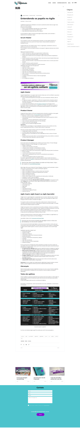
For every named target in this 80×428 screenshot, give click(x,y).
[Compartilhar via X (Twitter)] (23, 344)
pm (21, 338)
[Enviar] (40, 414)
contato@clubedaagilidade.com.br (40, 411)
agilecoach (36, 336)
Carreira (29, 340)
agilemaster (41, 336)
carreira (22, 336)
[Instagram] (74, 2)
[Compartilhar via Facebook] (21, 344)
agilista (52, 336)
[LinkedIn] (72, 2)
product (56, 336)
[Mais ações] (58, 15)
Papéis (26, 340)
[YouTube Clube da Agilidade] (75, 2)
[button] (63, 6)
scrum (46, 336)
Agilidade (22, 340)
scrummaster (31, 336)
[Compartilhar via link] (28, 344)
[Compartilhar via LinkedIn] (26, 344)
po (49, 336)
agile (26, 336)
